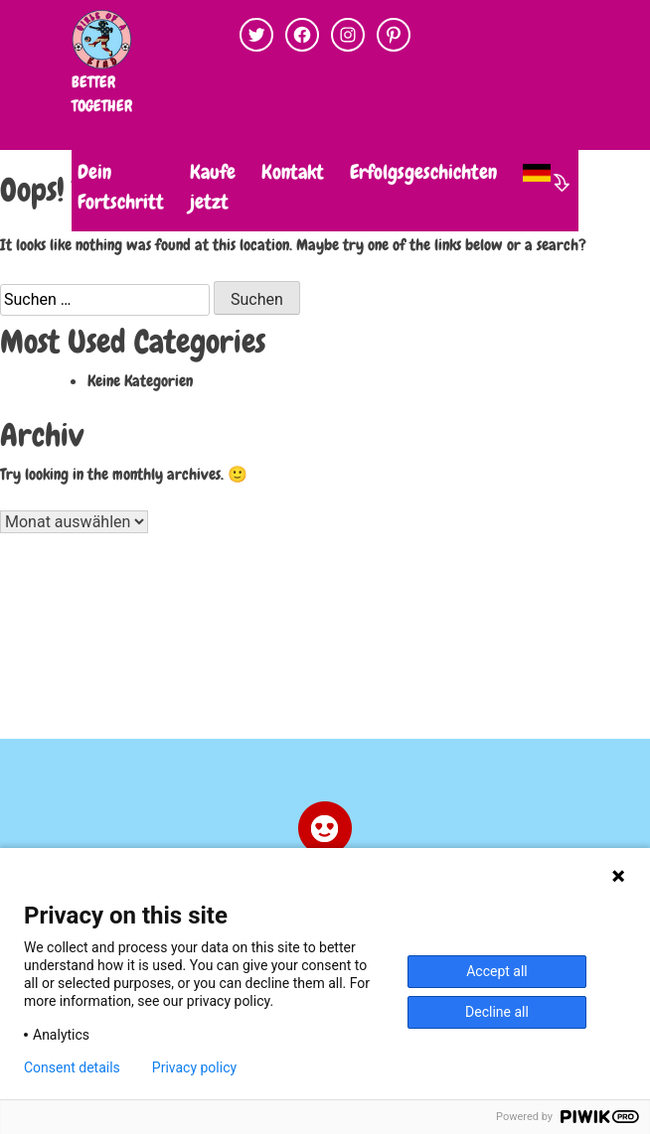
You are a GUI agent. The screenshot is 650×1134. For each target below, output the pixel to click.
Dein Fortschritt (121, 186)
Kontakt (292, 172)
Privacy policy (194, 1067)
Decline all (497, 1012)
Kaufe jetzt (213, 186)
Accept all (497, 971)
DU (40, 172)
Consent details (72, 1067)
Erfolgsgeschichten (423, 172)
